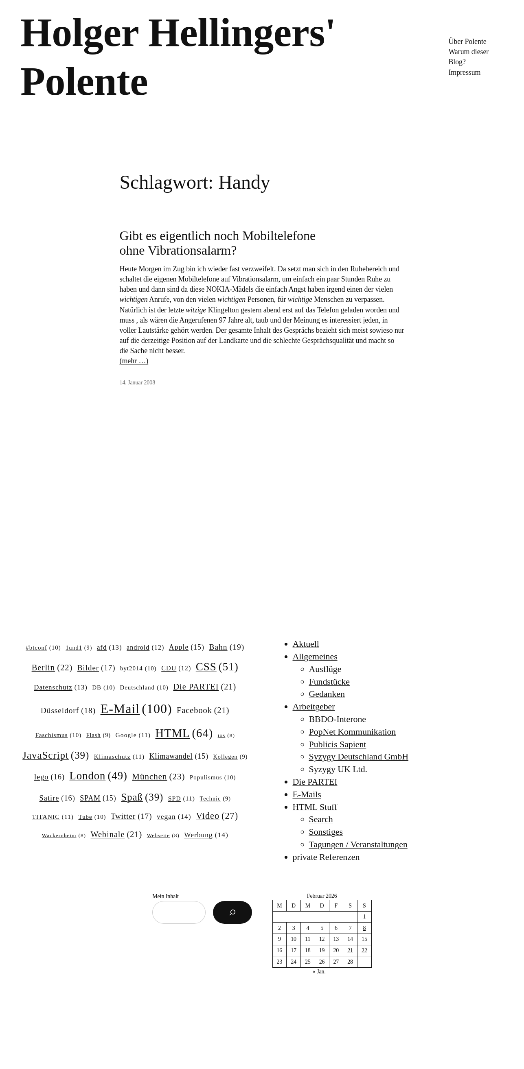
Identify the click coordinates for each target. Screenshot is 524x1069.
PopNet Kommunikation (352, 731)
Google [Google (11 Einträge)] (133, 735)
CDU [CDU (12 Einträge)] (176, 668)
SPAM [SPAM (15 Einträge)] (98, 798)
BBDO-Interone (337, 719)
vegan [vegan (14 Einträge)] (174, 816)
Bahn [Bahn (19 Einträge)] (226, 647)
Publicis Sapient (337, 744)
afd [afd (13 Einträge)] (109, 647)
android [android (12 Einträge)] (145, 647)
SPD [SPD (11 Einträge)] (181, 798)
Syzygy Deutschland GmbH (359, 756)
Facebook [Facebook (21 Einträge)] (203, 710)
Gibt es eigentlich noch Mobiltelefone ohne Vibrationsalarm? (218, 242)
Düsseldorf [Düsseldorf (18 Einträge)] (68, 710)
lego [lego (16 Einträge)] (49, 777)
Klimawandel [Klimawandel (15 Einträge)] (178, 756)
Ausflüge (325, 669)
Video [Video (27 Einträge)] (217, 816)
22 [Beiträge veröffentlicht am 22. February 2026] (364, 950)
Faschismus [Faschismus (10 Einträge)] (58, 735)
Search (321, 819)
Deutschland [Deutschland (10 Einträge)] (144, 688)
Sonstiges (326, 832)
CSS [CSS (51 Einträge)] (217, 667)
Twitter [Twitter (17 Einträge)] (131, 816)
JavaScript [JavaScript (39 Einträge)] (55, 755)
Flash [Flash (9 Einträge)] (98, 735)
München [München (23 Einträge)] (158, 776)
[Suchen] (232, 912)
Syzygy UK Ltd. (338, 769)
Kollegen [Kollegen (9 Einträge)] (230, 756)
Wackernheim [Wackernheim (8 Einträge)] (64, 835)
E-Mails (307, 794)
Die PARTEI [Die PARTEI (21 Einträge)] (204, 686)
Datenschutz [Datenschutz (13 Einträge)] (61, 687)
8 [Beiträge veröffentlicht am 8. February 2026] (364, 928)
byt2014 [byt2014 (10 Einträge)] (138, 669)
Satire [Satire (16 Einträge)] (57, 798)
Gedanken (327, 694)
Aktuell (306, 644)
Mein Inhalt (165, 896)
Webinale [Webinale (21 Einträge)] (117, 834)
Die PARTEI (315, 782)
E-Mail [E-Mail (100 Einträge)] (136, 709)
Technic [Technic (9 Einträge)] (215, 798)
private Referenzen (326, 857)
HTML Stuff (315, 807)
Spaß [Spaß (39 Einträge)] (142, 797)
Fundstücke (329, 681)
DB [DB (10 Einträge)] (103, 688)
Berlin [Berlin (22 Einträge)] (52, 667)
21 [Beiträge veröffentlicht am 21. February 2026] (350, 950)
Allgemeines (315, 656)
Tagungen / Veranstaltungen (358, 844)
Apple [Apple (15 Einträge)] (186, 647)
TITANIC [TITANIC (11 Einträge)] (53, 816)
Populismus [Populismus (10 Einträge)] (213, 778)
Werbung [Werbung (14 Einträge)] (206, 835)
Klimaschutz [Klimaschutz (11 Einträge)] (119, 756)
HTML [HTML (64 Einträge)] (184, 733)
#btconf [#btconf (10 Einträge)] (43, 648)
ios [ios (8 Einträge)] (226, 735)
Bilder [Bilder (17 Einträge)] (96, 668)
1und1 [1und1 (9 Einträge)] (79, 647)
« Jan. (319, 972)
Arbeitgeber (314, 706)
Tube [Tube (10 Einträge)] (92, 817)
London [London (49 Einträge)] (98, 776)
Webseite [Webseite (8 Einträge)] (163, 835)
